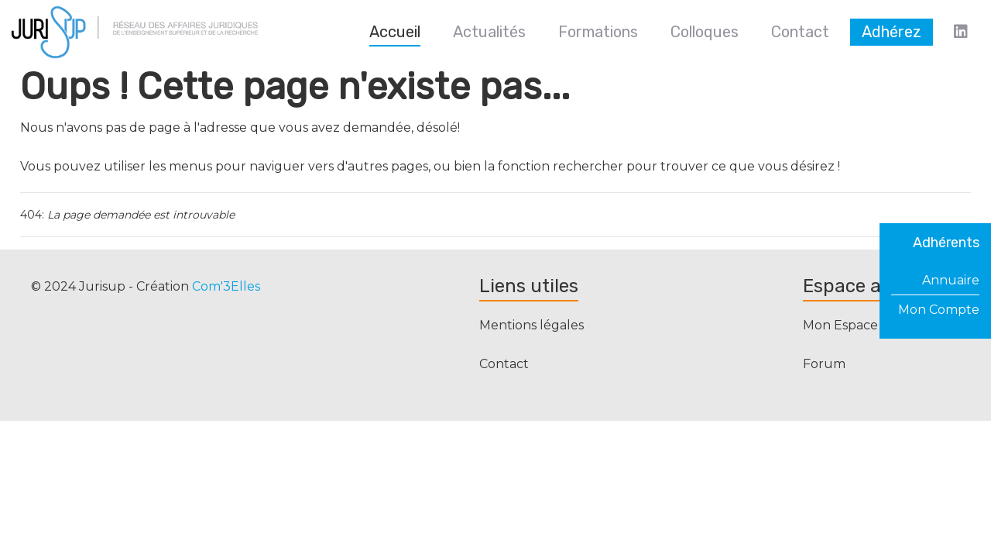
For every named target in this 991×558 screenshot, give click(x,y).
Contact (504, 363)
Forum (824, 363)
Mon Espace (840, 325)
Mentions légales (531, 325)
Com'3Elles (226, 286)
